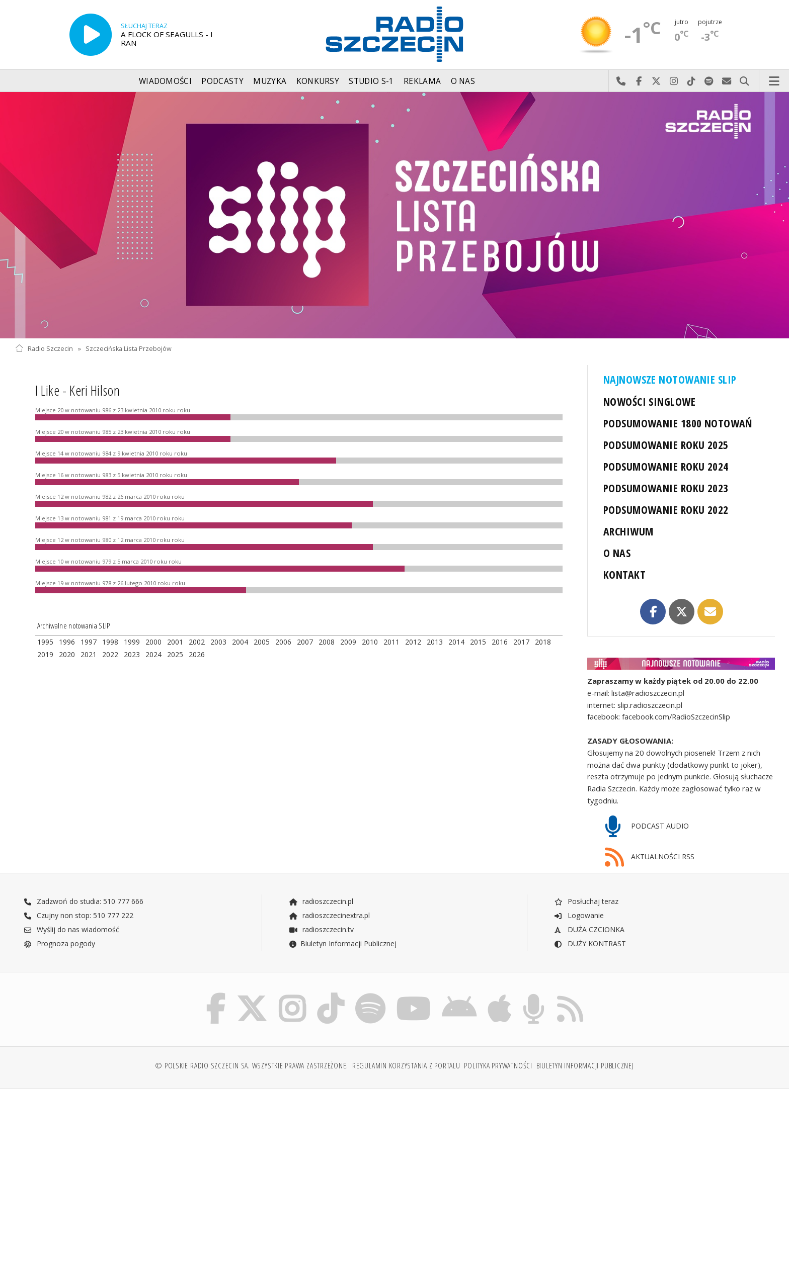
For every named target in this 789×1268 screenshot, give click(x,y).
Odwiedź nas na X (656, 81)
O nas (463, 81)
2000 (153, 642)
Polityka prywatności (498, 1065)
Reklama (422, 81)
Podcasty (222, 81)
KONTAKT (624, 574)
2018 (543, 642)
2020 (67, 654)
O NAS (616, 553)
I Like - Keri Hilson (77, 390)
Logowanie (579, 915)
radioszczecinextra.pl (329, 915)
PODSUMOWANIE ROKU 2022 (666, 509)
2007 (305, 642)
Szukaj (744, 81)
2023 (132, 654)
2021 (89, 654)
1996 (67, 642)
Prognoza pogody (59, 943)
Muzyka (269, 81)
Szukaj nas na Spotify (709, 81)
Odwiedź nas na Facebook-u (639, 81)
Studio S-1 (371, 81)
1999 (132, 642)
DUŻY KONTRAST (590, 943)
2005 (262, 642)
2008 (327, 642)
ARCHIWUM (628, 531)
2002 (197, 642)
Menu (774, 81)
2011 (391, 642)
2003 (218, 642)
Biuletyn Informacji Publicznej (342, 943)
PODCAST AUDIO (647, 826)
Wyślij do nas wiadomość (727, 81)
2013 (435, 642)
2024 (153, 654)
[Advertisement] (108, 1173)
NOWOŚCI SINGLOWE (649, 401)
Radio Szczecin (44, 348)
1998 (110, 642)
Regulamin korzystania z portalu (406, 1065)
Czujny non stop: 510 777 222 (78, 915)
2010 (370, 642)
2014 (456, 642)
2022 (110, 654)
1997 (89, 642)
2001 (175, 642)
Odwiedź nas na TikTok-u (691, 81)
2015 (478, 642)
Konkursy (317, 81)
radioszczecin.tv (321, 929)
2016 (500, 642)
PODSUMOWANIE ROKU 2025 (666, 444)
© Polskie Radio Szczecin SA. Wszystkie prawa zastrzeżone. (251, 1065)
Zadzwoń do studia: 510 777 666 (83, 901)
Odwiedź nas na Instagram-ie (674, 81)
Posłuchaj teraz (586, 901)
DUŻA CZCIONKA (589, 929)
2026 (197, 654)
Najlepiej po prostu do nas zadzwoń (621, 81)
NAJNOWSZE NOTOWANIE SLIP (669, 379)
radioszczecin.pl (320, 901)
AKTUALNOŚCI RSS (649, 857)
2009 (348, 642)
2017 (521, 642)
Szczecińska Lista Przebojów (129, 348)
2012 (413, 642)
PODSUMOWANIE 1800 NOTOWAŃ (677, 423)
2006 (283, 642)
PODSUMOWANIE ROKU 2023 (666, 488)
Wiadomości (165, 81)
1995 (45, 642)
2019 (45, 654)
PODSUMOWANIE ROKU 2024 (666, 466)
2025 (175, 654)
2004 (240, 642)
